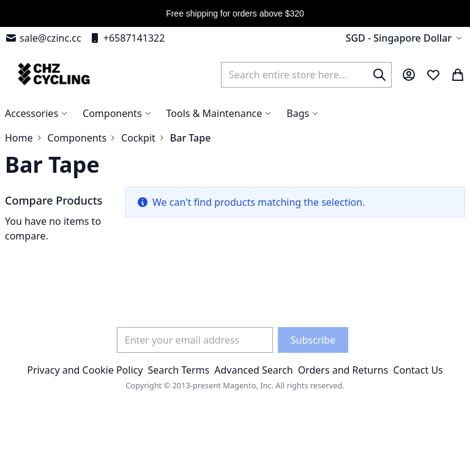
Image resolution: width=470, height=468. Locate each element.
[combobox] (306, 75)
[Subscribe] (313, 340)
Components (77, 138)
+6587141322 (127, 38)
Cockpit (138, 138)
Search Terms (178, 370)
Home (19, 138)
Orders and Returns (343, 370)
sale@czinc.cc (43, 38)
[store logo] (52, 74)
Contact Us (417, 370)
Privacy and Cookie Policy (85, 370)
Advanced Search (253, 370)
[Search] (379, 74)
